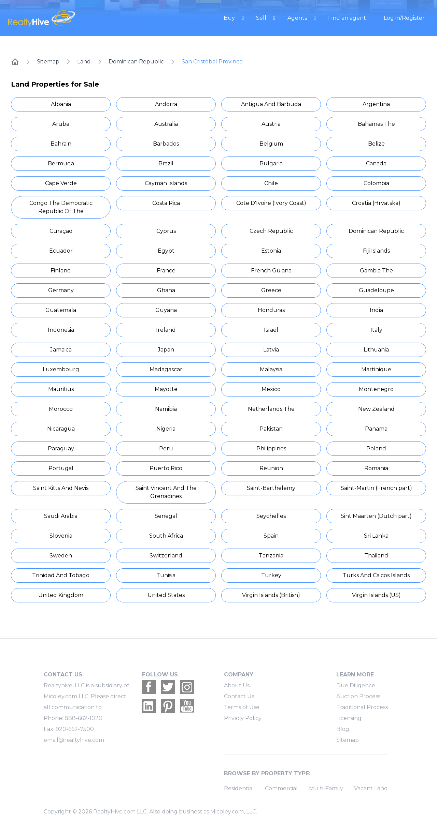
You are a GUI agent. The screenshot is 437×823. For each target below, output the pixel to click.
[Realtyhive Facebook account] (149, 687)
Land (84, 61)
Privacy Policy (243, 718)
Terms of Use (241, 707)
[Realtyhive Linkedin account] (149, 706)
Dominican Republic (136, 61)
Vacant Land (371, 788)
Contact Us (239, 696)
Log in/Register (404, 18)
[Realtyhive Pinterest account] (168, 706)
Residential (239, 788)
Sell (262, 18)
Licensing (349, 718)
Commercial (281, 788)
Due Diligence (355, 685)
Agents (297, 18)
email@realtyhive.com (74, 740)
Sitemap (48, 61)
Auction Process (358, 696)
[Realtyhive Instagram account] (187, 687)
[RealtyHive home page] (70, 18)
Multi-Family (326, 788)
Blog (342, 729)
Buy (230, 18)
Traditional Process (362, 707)
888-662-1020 (83, 718)
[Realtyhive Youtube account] (187, 706)
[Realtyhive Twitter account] (168, 687)
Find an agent (347, 18)
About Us (237, 685)
